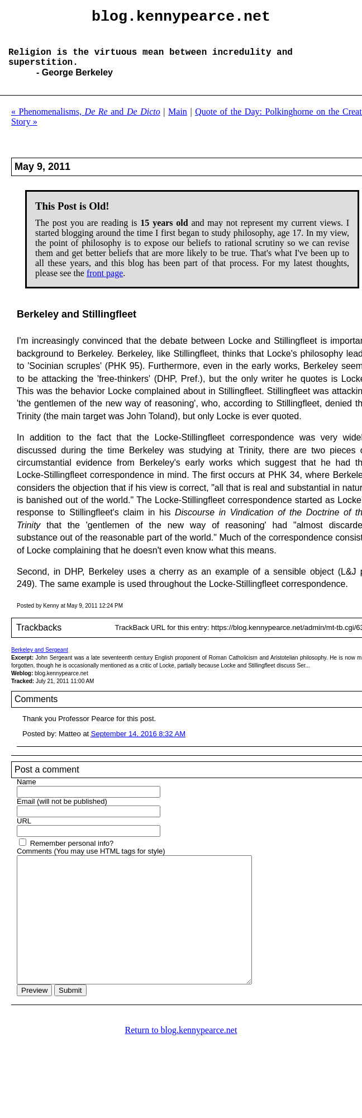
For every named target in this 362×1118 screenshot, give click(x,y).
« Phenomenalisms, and (85, 122)
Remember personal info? (72, 854)
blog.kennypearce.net (181, 18)
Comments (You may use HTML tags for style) (91, 862)
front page (105, 284)
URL (24, 832)
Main (177, 122)
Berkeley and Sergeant (39, 661)
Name (26, 793)
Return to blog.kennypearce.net (181, 1066)
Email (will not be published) (62, 812)
